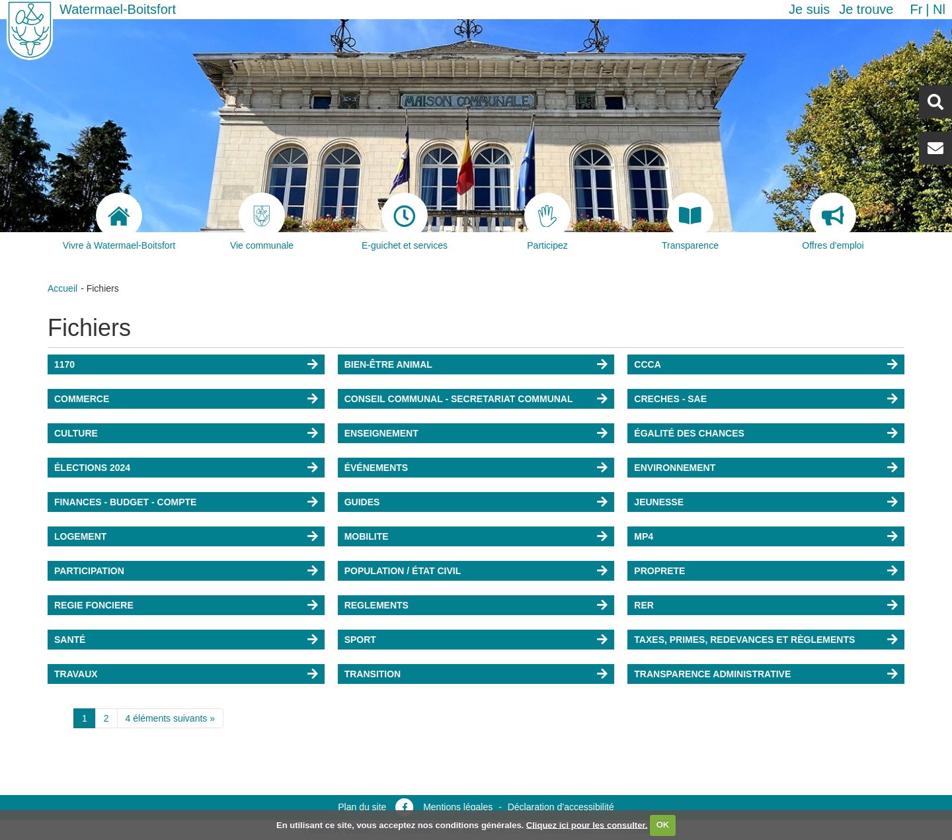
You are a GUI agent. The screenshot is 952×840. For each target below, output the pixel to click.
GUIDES (362, 502)
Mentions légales (458, 807)
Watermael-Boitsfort (118, 9)
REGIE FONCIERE (94, 605)
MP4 (643, 536)
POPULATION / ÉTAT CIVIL (402, 571)
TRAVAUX (76, 674)
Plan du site (362, 807)
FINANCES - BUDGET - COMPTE (125, 502)
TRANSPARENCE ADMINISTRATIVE (712, 674)
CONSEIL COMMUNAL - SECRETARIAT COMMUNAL (458, 399)
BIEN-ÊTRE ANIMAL (388, 364)
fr (916, 9)
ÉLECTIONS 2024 (92, 467)
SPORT (360, 639)
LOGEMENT (80, 536)
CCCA (647, 364)
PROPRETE (659, 571)
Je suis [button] (809, 9)
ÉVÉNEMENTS (376, 467)
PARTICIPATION (89, 571)
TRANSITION (372, 674)
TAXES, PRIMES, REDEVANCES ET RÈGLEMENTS (744, 639)
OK (663, 824)
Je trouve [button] (866, 9)
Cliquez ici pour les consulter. (587, 824)
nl (939, 9)
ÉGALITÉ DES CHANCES (689, 433)
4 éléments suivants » (170, 718)
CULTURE (76, 433)
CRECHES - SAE (670, 399)
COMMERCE (81, 399)
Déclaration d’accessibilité (561, 807)
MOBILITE (366, 536)
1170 (64, 364)
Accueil (62, 288)
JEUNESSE (659, 502)
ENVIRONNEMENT (674, 467)
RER (644, 605)
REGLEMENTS (376, 605)
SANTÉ (69, 639)
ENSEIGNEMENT (381, 433)
